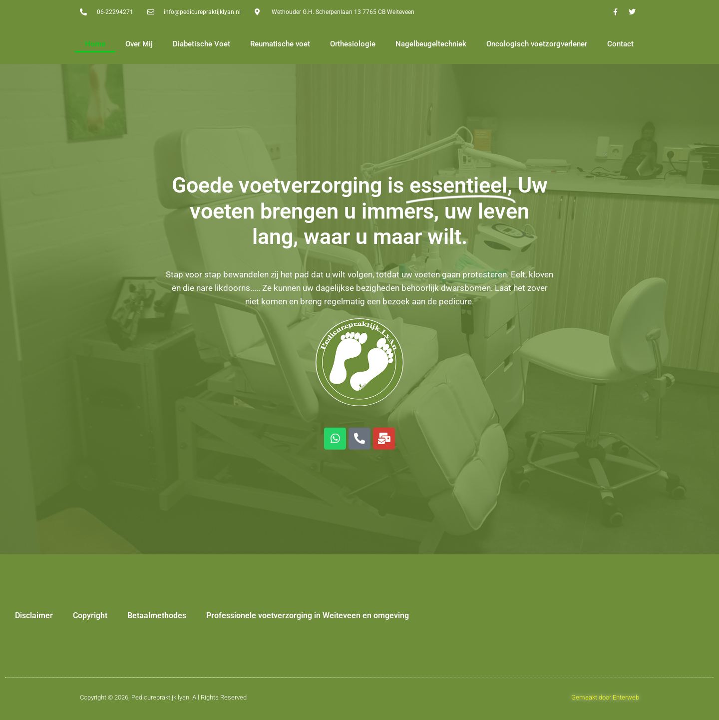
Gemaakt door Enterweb (605, 697)
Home (95, 43)
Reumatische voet (280, 43)
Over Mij (139, 43)
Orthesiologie (352, 43)
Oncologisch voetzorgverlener (536, 43)
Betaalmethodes (156, 615)
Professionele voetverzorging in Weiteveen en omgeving (307, 615)
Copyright (90, 615)
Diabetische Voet (201, 43)
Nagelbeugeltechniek (430, 43)
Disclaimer (34, 615)
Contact (620, 43)
